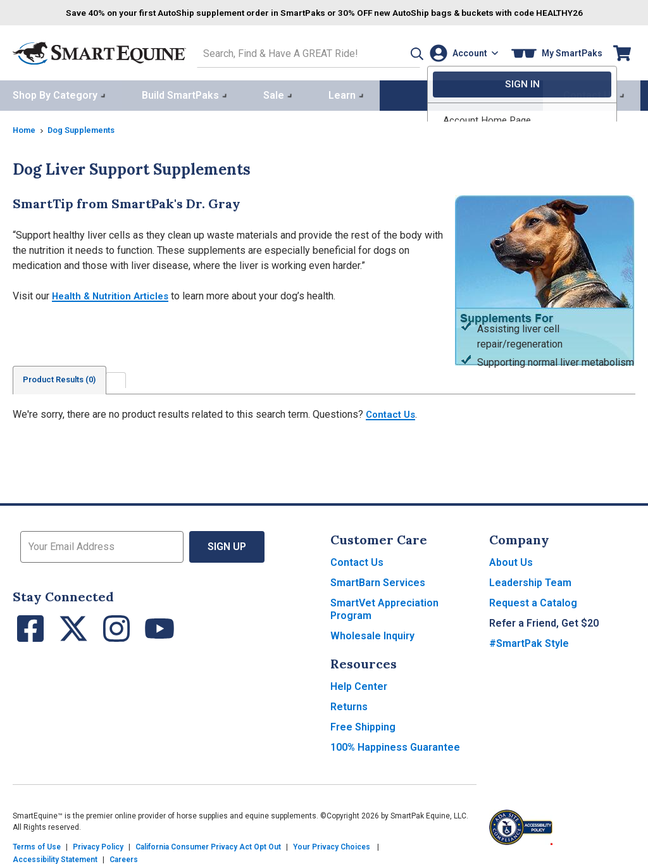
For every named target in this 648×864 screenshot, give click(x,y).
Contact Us (392, 412)
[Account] (461, 51)
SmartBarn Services (377, 581)
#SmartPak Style (529, 641)
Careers (123, 857)
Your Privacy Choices (331, 845)
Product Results (66, 378)
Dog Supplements (87, 127)
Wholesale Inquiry (372, 634)
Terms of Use (37, 845)
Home (25, 127)
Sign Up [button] (227, 545)
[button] (397, 51)
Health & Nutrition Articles (114, 293)
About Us (511, 560)
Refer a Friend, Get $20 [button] (544, 621)
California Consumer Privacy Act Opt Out (208, 845)
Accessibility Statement (55, 857)
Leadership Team (530, 581)
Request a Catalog (533, 601)
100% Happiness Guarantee (395, 745)
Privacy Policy (98, 845)
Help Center (358, 685)
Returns (349, 705)
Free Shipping (363, 725)
